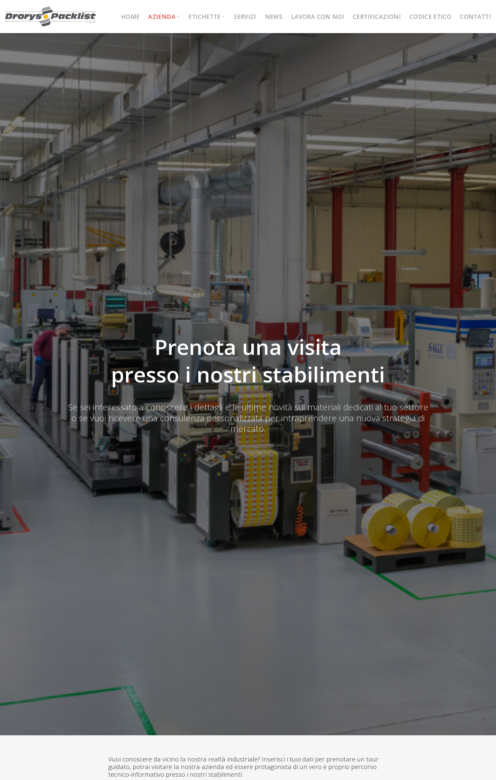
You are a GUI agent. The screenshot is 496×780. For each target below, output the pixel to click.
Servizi (245, 17)
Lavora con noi (317, 17)
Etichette (206, 17)
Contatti (475, 17)
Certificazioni (377, 17)
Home (130, 17)
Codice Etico (430, 17)
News (273, 17)
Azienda (164, 17)
